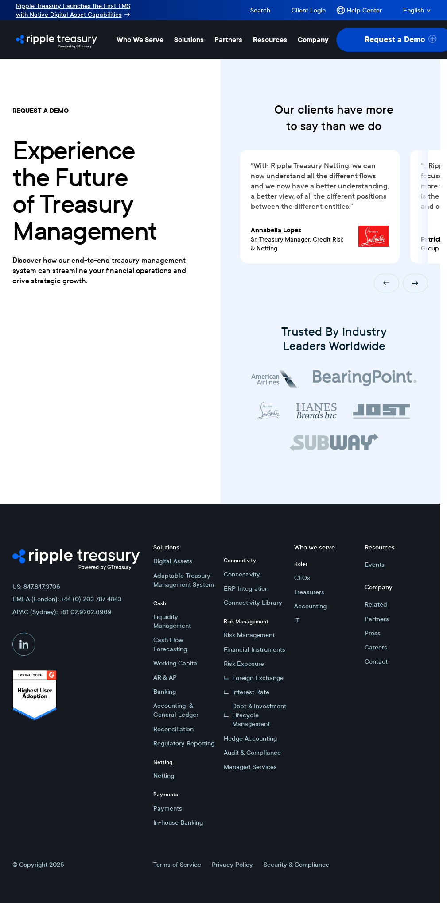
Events (375, 565)
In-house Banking (178, 822)
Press (373, 633)
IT (296, 620)
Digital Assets (172, 561)
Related (376, 604)
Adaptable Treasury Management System (183, 580)
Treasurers (309, 592)
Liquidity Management (172, 621)
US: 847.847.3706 (36, 587)
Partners (377, 619)
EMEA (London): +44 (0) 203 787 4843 (66, 599)
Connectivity (242, 574)
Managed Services (250, 767)
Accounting (310, 606)
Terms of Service (177, 864)
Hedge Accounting (250, 738)
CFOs (302, 578)
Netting (163, 776)
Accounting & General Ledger (175, 710)
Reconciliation (173, 729)
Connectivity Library (253, 603)
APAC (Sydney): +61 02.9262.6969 (62, 612)
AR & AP (165, 677)
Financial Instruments (254, 649)
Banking (164, 692)
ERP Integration (246, 588)
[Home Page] (56, 39)
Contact (376, 661)
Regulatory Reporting (183, 743)
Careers (376, 647)
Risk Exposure (244, 664)
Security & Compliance (296, 864)
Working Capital (176, 663)
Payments (167, 808)
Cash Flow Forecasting (170, 644)
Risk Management (249, 635)
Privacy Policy (232, 864)
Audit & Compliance (252, 753)
